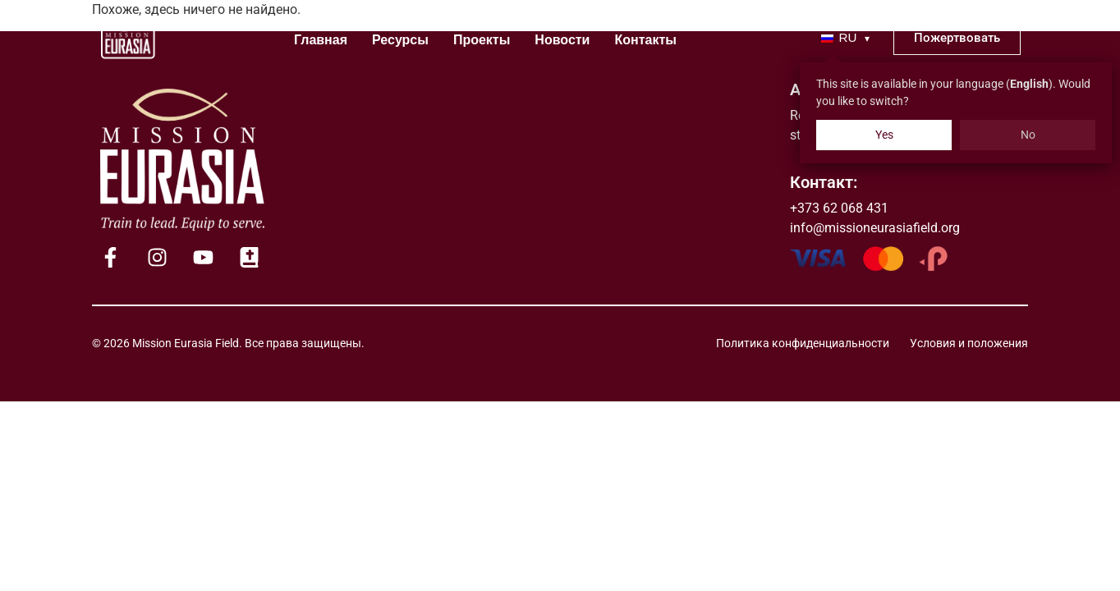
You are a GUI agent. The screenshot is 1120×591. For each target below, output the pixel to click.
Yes (884, 134)
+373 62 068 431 (839, 208)
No (1028, 134)
